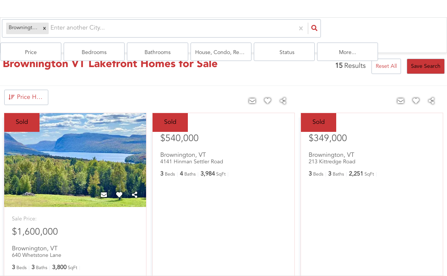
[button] (38, 31)
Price (176, 31)
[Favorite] (119, 185)
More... (420, 31)
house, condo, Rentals (325, 31)
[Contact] (104, 185)
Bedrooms (225, 31)
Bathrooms (274, 31)
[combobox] (44, 30)
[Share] (134, 185)
